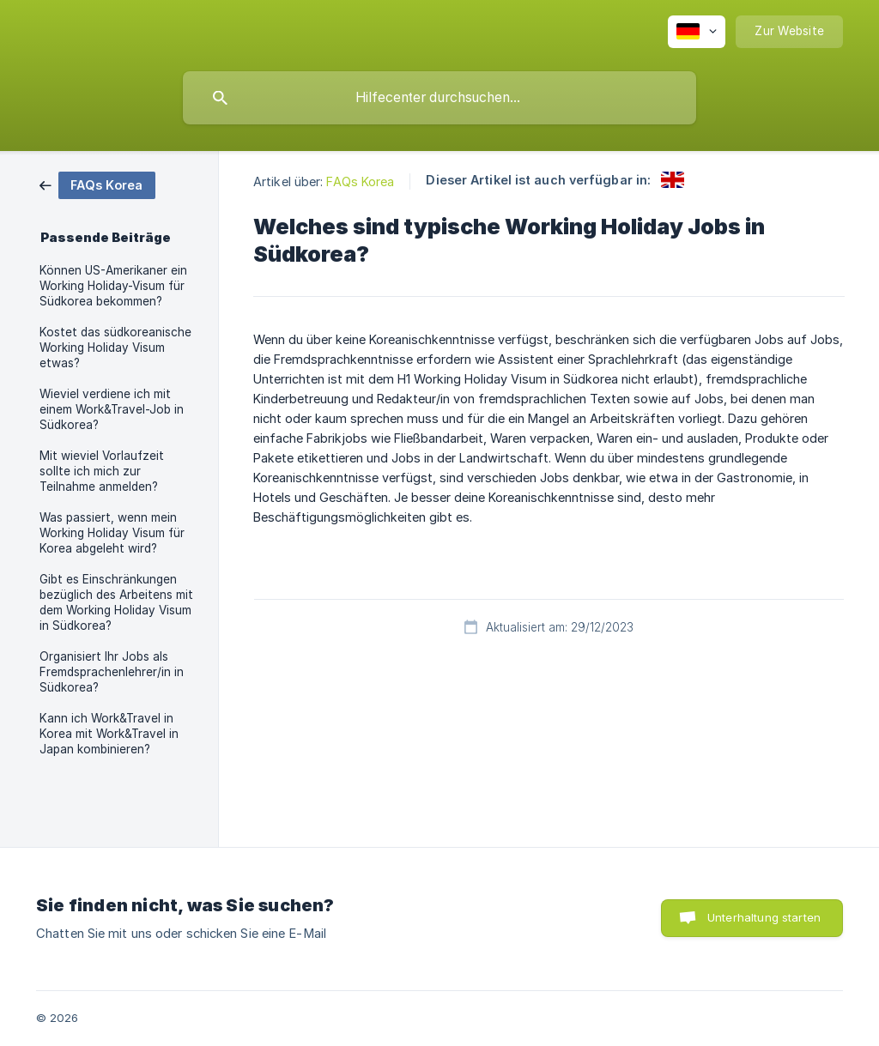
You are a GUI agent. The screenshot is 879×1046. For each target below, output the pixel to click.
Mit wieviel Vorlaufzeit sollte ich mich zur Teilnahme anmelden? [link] (101, 471)
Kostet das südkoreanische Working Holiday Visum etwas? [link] (115, 347)
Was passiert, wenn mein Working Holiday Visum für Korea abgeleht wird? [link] (112, 533)
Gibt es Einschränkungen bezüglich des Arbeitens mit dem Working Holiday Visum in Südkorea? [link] (116, 602)
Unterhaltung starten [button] (764, 917)
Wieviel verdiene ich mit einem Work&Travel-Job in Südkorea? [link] (111, 409)
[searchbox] (439, 97)
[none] (696, 31)
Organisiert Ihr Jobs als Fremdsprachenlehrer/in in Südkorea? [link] (111, 672)
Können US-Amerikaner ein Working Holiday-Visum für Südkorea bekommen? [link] (113, 285)
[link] (97, 184)
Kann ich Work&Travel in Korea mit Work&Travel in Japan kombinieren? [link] (109, 733)
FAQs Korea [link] (360, 181)
